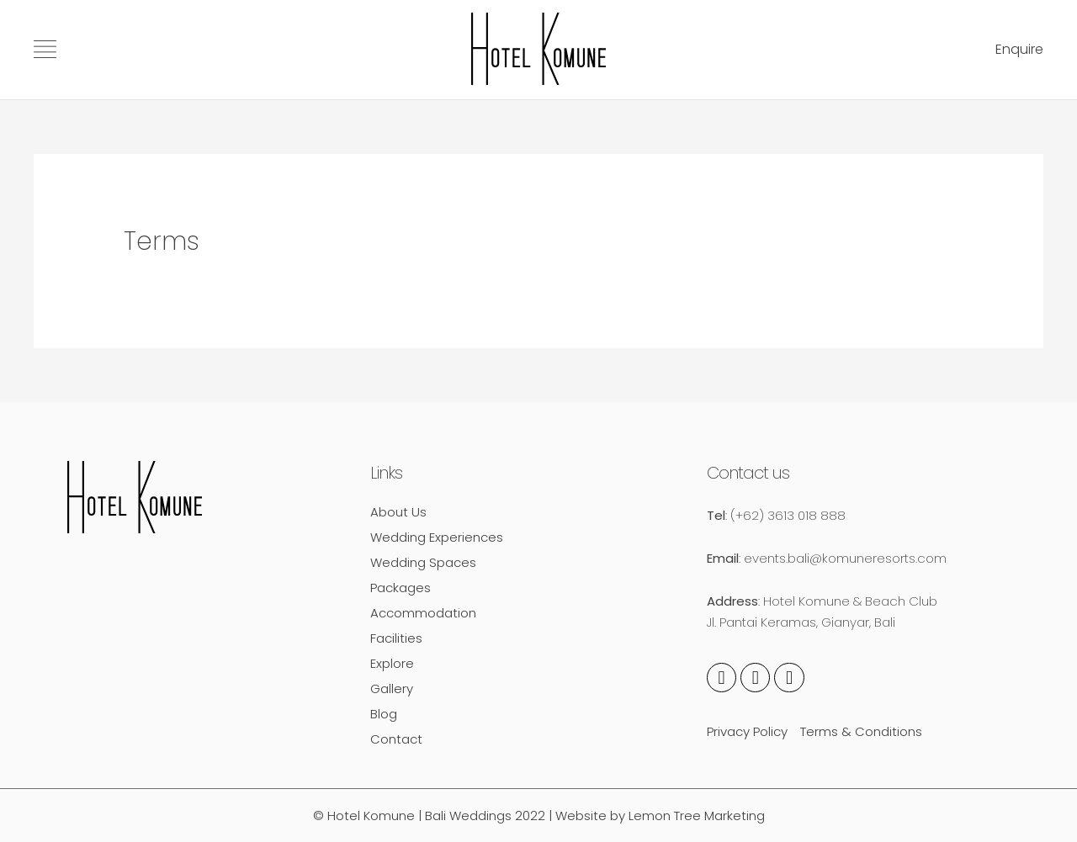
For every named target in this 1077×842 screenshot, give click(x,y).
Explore (392, 663)
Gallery (391, 688)
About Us (398, 512)
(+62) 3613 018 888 (788, 515)
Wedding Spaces (423, 562)
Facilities (396, 638)
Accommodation (423, 612)
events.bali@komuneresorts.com (845, 558)
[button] (1019, 50)
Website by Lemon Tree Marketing (660, 815)
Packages (400, 587)
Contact (396, 739)
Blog (383, 713)
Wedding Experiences (436, 537)
